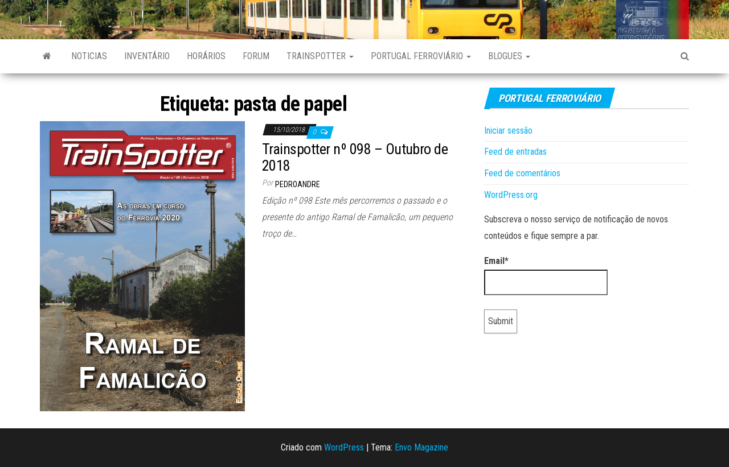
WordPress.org (511, 194)
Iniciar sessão (508, 130)
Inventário (147, 56)
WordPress (344, 447)
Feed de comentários (522, 173)
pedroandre (297, 184)
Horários (206, 56)
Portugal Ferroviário (421, 56)
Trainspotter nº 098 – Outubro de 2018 (355, 157)
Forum (256, 56)
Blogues (509, 56)
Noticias (89, 56)
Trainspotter (320, 56)
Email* (546, 275)
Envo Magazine (421, 447)
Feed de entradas (515, 151)
